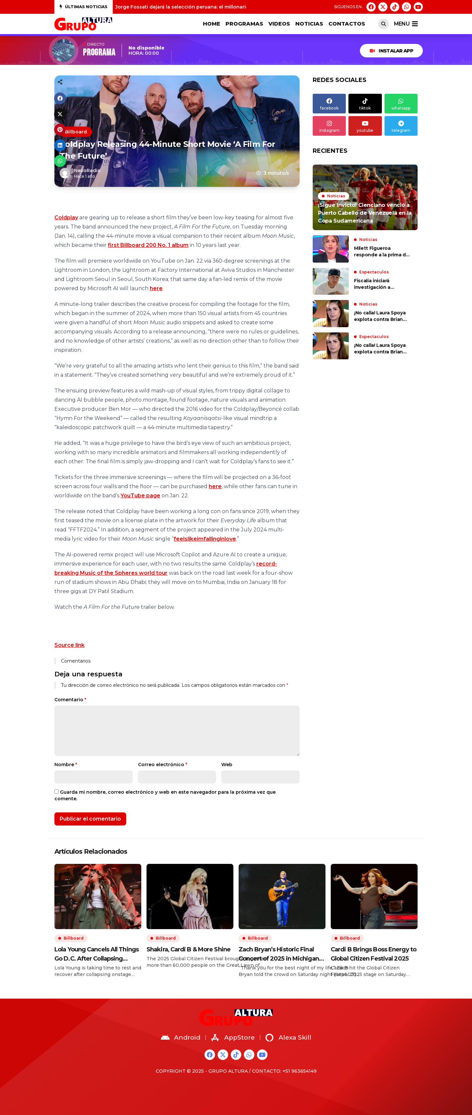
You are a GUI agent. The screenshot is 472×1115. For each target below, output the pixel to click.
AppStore (233, 1038)
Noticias (309, 24)
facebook (329, 103)
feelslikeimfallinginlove (205, 539)
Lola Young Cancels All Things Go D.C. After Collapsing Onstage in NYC (96, 954)
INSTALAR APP (391, 51)
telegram (401, 126)
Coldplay (66, 217)
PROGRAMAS (244, 24)
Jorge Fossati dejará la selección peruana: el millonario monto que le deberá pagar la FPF (224, 7)
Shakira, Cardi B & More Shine (188, 949)
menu (406, 24)
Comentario (70, 700)
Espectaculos (374, 271)
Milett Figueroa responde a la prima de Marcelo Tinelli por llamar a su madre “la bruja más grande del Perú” (381, 251)
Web (226, 764)
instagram (329, 126)
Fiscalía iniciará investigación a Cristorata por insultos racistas (380, 284)
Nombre (65, 764)
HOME (211, 24)
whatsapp (401, 103)
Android (180, 1038)
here (156, 288)
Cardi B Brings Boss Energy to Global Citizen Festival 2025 (373, 954)
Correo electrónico (162, 764)
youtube (365, 126)
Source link (69, 645)
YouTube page (140, 495)
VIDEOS (279, 24)
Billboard (76, 132)
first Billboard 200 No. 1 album (148, 245)
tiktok (365, 103)
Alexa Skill (288, 1038)
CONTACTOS (346, 24)
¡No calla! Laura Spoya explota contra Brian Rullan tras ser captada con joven (381, 316)
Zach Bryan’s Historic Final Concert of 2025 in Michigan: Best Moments (280, 954)
